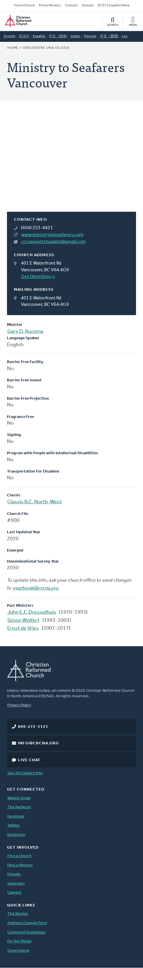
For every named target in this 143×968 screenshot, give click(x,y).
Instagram (16, 835)
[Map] (71, 163)
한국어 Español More (113, 5)
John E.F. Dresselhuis (31, 612)
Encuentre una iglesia (46, 48)
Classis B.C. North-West (34, 502)
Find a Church (24, 5)
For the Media (19, 941)
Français (90, 36)
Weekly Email (19, 798)
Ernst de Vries (23, 628)
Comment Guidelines (26, 932)
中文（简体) (58, 36)
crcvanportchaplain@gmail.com (53, 242)
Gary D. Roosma (25, 331)
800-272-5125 (33, 727)
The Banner (17, 914)
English (9, 36)
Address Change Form (27, 923)
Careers (14, 892)
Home (12, 48)
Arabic (76, 36)
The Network (19, 807)
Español (39, 36)
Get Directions (36, 276)
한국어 (24, 36)
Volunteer (16, 883)
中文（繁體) (109, 36)
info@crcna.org (38, 743)
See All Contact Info (24, 773)
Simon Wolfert (23, 620)
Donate (88, 5)
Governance (18, 951)
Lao (125, 36)
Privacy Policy (19, 705)
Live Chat (29, 760)
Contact (71, 5)
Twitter (13, 825)
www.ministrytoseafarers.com (52, 235)
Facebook (15, 816)
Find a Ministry (50, 5)
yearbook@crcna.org (36, 588)
